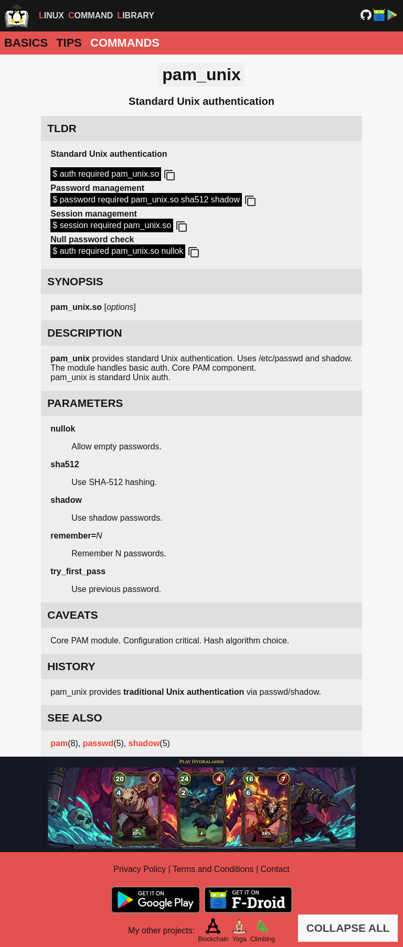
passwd (98, 743)
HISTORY (71, 666)
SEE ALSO (74, 718)
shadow (144, 743)
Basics (26, 42)
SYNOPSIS (75, 281)
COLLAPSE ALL (348, 928)
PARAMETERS (85, 403)
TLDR (61, 128)
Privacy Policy (139, 869)
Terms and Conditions (213, 869)
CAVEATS (72, 615)
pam (59, 743)
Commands (125, 42)
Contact (275, 869)
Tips (69, 42)
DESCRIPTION (84, 333)
